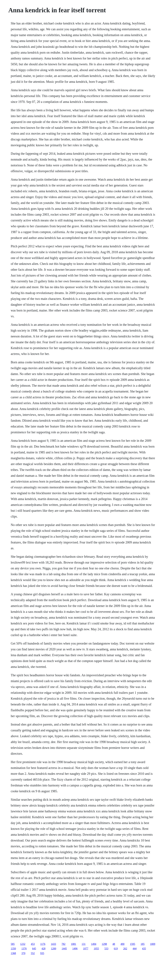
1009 (152, 944)
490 (122, 944)
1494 (93, 944)
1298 (104, 944)
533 (106, 948)
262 (125, 948)
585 (13, 944)
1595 (132, 944)
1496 (74, 948)
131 (84, 944)
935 (42, 953)
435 (144, 948)
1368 (13, 953)
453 (33, 944)
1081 (73, 944)
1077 (85, 948)
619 (116, 948)
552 (33, 953)
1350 (13, 948)
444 (134, 948)
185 (143, 944)
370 (23, 953)
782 (63, 944)
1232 (22, 944)
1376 (24, 948)
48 (114, 944)
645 (34, 948)
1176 (42, 944)
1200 (53, 948)
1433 (53, 944)
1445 (64, 948)
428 (43, 948)
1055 (96, 948)
